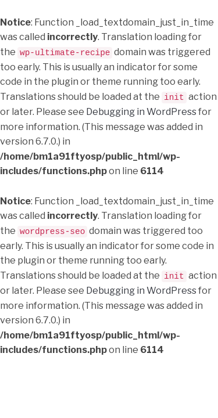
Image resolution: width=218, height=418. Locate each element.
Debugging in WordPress (141, 111)
